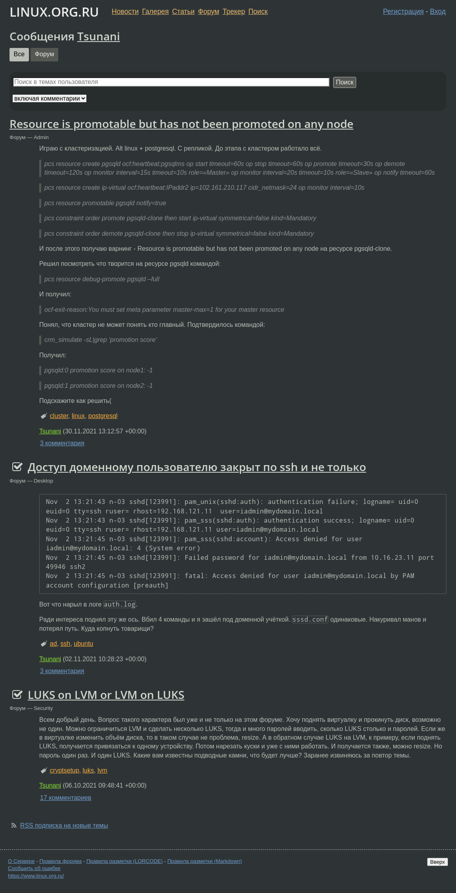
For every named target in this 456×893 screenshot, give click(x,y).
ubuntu (83, 643)
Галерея (155, 11)
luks (88, 770)
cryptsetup (64, 770)
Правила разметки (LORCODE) (124, 861)
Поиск (258, 11)
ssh (66, 643)
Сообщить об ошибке (34, 868)
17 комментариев (65, 797)
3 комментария (62, 443)
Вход (438, 11)
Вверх (437, 862)
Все (19, 54)
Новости (125, 11)
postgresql (103, 415)
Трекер (234, 11)
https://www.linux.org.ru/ (36, 876)
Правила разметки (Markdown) (204, 861)
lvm (102, 770)
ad (53, 643)
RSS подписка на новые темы (64, 825)
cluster (59, 415)
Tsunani (98, 36)
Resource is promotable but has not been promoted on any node (181, 123)
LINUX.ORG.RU (54, 11)
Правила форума (61, 861)
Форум (208, 11)
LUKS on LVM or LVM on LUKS (106, 694)
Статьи (183, 11)
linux (78, 415)
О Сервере (21, 861)
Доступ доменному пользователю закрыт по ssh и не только (197, 466)
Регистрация (403, 11)
